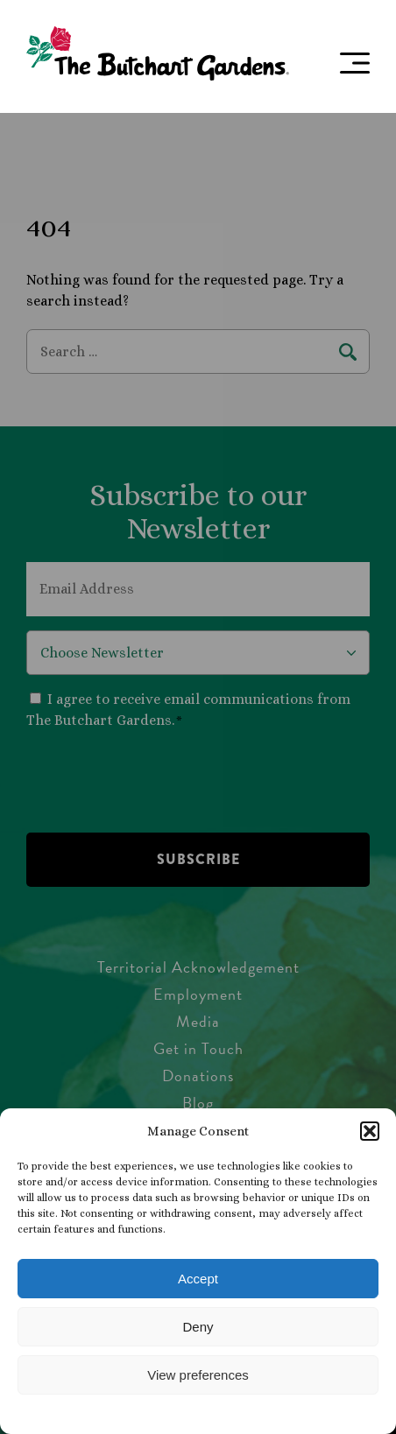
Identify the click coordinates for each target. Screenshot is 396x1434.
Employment (198, 994)
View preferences (198, 1374)
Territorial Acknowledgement (198, 967)
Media (198, 1021)
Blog (198, 1102)
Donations (198, 1075)
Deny (197, 1326)
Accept (198, 1278)
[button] (369, 1131)
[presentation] (159, 779)
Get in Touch (198, 1048)
